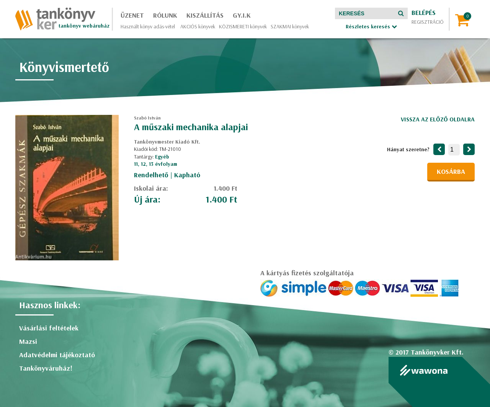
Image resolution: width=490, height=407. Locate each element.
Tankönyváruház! (45, 368)
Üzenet (132, 15)
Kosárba (451, 171)
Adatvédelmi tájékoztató (57, 354)
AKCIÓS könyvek (197, 26)
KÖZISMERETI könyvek (243, 26)
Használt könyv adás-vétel (148, 26)
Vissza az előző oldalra (438, 119)
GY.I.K (242, 15)
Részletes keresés (371, 26)
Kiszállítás (205, 15)
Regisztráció (428, 21)
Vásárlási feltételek (48, 328)
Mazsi (28, 341)
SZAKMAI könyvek (290, 26)
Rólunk (165, 15)
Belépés (424, 12)
